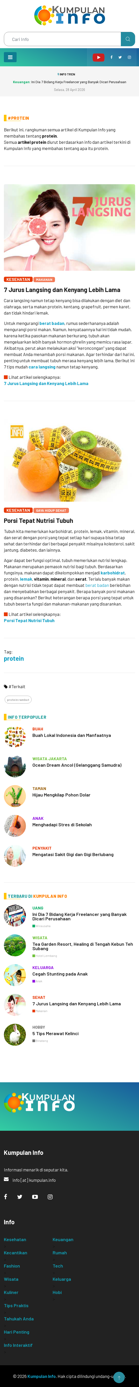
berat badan (51, 323)
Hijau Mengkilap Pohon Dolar (61, 795)
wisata (39, 937)
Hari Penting (16, 1332)
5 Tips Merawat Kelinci (55, 1033)
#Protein (18, 118)
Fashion (12, 1266)
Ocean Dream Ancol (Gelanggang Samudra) (76, 765)
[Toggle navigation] (10, 57)
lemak (26, 578)
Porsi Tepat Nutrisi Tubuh (38, 520)
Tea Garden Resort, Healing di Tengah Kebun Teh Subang (82, 946)
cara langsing (42, 366)
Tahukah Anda (19, 1318)
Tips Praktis (16, 1305)
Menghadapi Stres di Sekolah (62, 824)
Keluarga (62, 1279)
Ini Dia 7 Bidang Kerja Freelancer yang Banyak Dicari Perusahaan (69, 82)
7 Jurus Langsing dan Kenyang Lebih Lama (62, 289)
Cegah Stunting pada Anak (60, 974)
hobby (38, 1027)
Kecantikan (15, 1252)
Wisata (11, 1279)
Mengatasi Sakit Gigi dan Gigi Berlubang (73, 854)
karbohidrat (113, 572)
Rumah (60, 1252)
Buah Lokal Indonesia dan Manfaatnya (71, 735)
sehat (38, 997)
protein (14, 658)
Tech (58, 1266)
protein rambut (18, 699)
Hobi (57, 1292)
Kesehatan (18, 279)
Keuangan (63, 1239)
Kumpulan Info (41, 1376)
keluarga (43, 967)
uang (37, 907)
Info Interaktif (18, 1345)
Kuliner (11, 1292)
